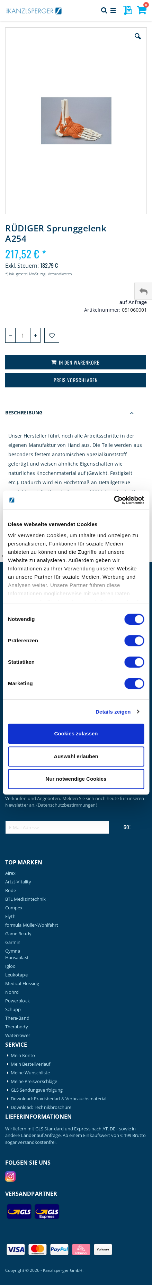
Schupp (13, 1009)
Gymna (12, 951)
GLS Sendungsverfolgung (37, 1090)
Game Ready (18, 933)
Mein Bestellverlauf (30, 1064)
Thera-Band (17, 1018)
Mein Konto (23, 1055)
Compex (14, 908)
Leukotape (16, 975)
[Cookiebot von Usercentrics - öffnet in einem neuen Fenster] (113, 500)
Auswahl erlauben (76, 756)
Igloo (10, 966)
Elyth (10, 916)
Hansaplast (17, 957)
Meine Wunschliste (30, 1073)
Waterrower (17, 1035)
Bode (10, 890)
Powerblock (17, 1001)
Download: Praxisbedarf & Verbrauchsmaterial (59, 1098)
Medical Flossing (22, 983)
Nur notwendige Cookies (76, 779)
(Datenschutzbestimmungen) (66, 805)
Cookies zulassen (76, 733)
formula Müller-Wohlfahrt (32, 925)
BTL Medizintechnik (25, 899)
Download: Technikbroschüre (41, 1107)
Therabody (16, 1027)
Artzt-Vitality (18, 882)
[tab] (76, 413)
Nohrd (12, 992)
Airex (10, 873)
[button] (137, 41)
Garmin (12, 942)
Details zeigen (113, 712)
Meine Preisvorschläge (34, 1081)
